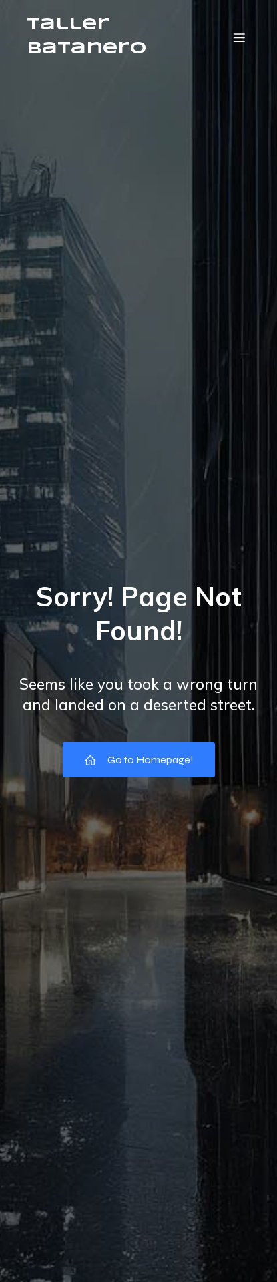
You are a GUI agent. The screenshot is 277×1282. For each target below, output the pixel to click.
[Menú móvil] (239, 37)
